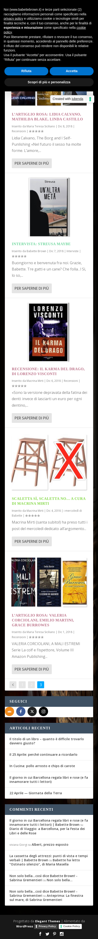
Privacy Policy (47, 926)
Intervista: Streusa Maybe (41, 244)
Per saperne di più (32, 163)
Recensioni (19, 131)
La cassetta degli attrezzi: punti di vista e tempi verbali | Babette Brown (48, 858)
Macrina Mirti (35, 381)
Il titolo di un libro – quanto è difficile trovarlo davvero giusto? (46, 741)
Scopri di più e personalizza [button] (49, 82)
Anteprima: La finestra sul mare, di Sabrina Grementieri (46, 897)
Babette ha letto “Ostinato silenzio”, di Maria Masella (44, 862)
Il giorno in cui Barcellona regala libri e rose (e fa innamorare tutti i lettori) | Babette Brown (48, 822)
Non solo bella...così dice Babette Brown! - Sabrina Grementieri (43, 878)
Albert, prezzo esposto (50, 844)
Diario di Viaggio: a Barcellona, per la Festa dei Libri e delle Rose (47, 830)
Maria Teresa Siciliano (41, 126)
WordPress (24, 926)
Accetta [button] (72, 71)
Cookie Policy (71, 926)
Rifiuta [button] (26, 71)
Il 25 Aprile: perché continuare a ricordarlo (43, 754)
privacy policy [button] (13, 18)
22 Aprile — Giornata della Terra (35, 793)
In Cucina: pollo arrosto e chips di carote (42, 766)
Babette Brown (36, 251)
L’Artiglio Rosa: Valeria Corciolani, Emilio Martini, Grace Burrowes (43, 620)
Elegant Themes (47, 921)
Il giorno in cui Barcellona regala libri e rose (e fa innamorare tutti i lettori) (48, 779)
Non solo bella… (60, 880)
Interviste (73, 251)
